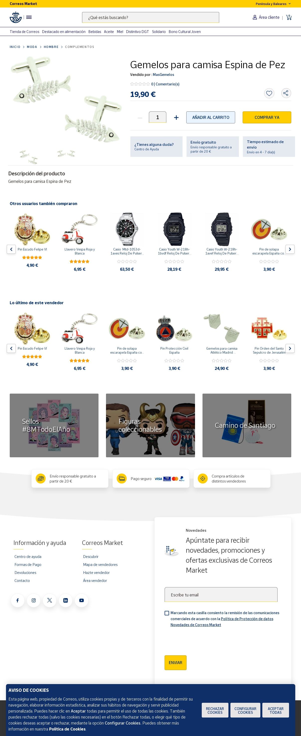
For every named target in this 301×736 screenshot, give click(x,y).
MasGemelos (163, 74)
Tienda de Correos (24, 31)
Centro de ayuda (27, 556)
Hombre (51, 47)
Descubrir (91, 556)
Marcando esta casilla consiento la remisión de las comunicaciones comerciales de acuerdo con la (225, 619)
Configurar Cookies (245, 711)
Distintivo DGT (137, 31)
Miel (120, 31)
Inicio (15, 47)
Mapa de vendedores (100, 564)
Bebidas (95, 31)
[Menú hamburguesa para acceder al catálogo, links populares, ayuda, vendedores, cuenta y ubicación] (29, 17)
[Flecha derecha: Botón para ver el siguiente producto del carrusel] (290, 249)
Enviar (175, 662)
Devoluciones (25, 572)
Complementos (79, 47)
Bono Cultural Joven (185, 31)
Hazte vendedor (96, 572)
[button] (175, 117)
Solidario (159, 31)
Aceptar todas (276, 711)
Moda (32, 47)
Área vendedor (95, 580)
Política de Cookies (67, 729)
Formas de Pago (27, 564)
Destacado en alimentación (64, 31)
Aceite (109, 31)
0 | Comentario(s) (165, 84)
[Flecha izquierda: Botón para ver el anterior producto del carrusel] (11, 249)
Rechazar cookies (215, 711)
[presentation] (202, 639)
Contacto (22, 580)
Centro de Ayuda (146, 149)
